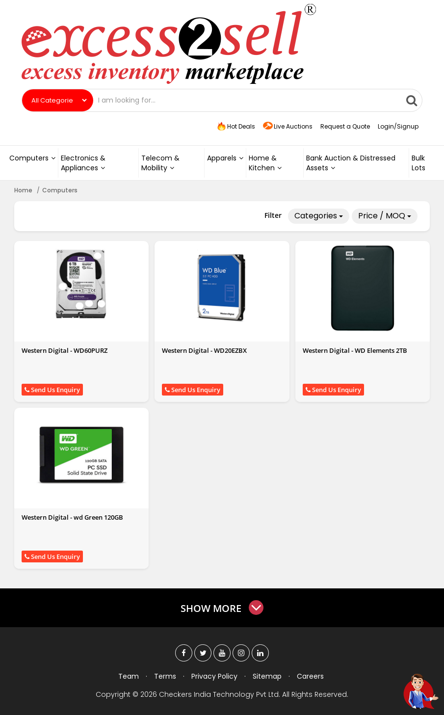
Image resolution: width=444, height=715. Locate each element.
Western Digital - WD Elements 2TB (355, 350)
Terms (165, 676)
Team (128, 676)
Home (23, 190)
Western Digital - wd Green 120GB (72, 517)
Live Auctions (288, 127)
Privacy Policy (214, 676)
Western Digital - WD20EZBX (204, 350)
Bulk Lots (418, 163)
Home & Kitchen (265, 163)
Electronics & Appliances (83, 163)
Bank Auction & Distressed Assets (350, 163)
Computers (32, 158)
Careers (310, 676)
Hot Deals (235, 126)
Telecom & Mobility (160, 163)
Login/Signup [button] (398, 126)
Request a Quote (345, 126)
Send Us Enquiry (52, 389)
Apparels (225, 158)
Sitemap (267, 676)
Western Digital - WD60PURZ (64, 350)
